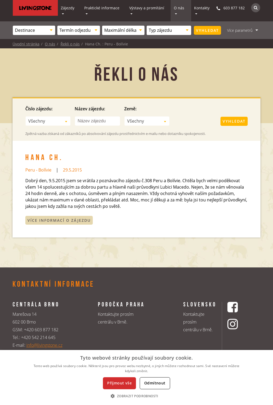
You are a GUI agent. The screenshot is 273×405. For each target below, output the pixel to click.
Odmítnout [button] (155, 382)
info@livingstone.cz (44, 345)
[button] (136, 396)
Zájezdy (67, 7)
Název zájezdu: (90, 109)
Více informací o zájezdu (59, 220)
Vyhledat (207, 30)
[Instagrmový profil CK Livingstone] (239, 324)
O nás (179, 7)
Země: (130, 109)
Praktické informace (101, 7)
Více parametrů (239, 30)
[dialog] (136, 377)
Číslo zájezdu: (39, 109)
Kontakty (202, 7)
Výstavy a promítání (146, 7)
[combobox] (34, 30)
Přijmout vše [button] (119, 382)
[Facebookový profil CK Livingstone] (239, 307)
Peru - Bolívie (38, 170)
